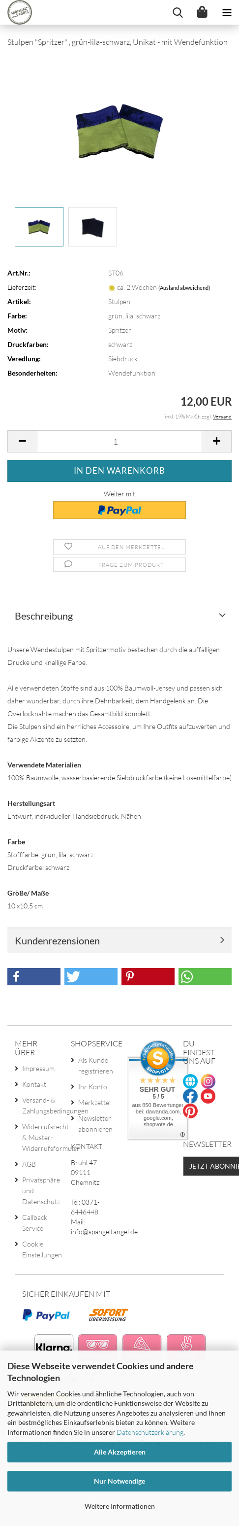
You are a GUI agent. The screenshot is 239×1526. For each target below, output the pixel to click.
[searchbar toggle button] (177, 12)
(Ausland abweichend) (184, 287)
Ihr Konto (92, 1086)
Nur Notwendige (119, 1481)
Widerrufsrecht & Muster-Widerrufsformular (39, 1137)
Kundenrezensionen (57, 940)
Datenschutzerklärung (150, 1432)
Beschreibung (44, 616)
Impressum (38, 1068)
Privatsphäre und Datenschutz (39, 1191)
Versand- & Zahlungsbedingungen (39, 1105)
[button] (22, 441)
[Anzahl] (119, 441)
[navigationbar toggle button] (226, 12)
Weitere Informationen (120, 1506)
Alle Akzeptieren (120, 1452)
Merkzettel (94, 1102)
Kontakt (34, 1084)
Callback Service (34, 1222)
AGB (29, 1164)
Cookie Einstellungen (39, 1249)
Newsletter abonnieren (95, 1123)
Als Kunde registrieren (95, 1065)
